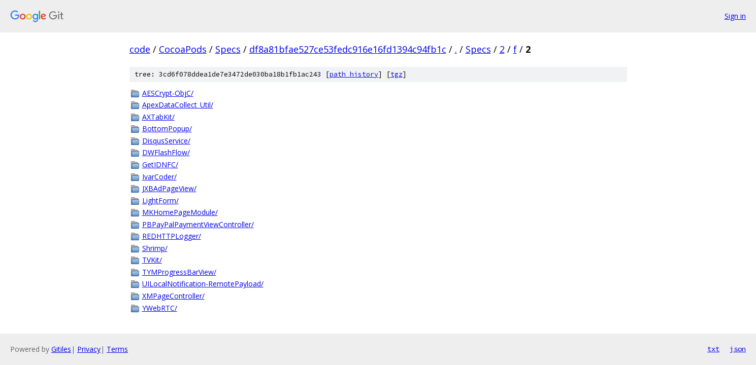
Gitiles (61, 349)
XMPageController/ (173, 296)
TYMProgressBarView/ (179, 272)
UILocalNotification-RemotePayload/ (203, 283)
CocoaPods (183, 49)
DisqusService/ (166, 140)
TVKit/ (152, 260)
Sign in (735, 16)
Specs (228, 49)
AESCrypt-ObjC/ (167, 93)
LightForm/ (160, 200)
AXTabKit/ (158, 117)
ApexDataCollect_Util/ (177, 105)
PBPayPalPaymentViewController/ (198, 224)
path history (354, 74)
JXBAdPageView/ (169, 188)
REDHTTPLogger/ (171, 236)
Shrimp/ (155, 248)
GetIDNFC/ (160, 164)
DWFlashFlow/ (166, 152)
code (139, 49)
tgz (396, 74)
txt (713, 348)
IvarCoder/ (159, 176)
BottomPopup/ (167, 128)
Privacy (89, 349)
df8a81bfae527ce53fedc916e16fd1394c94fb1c (347, 49)
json (738, 348)
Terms (117, 349)
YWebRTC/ (159, 308)
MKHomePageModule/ (180, 212)
